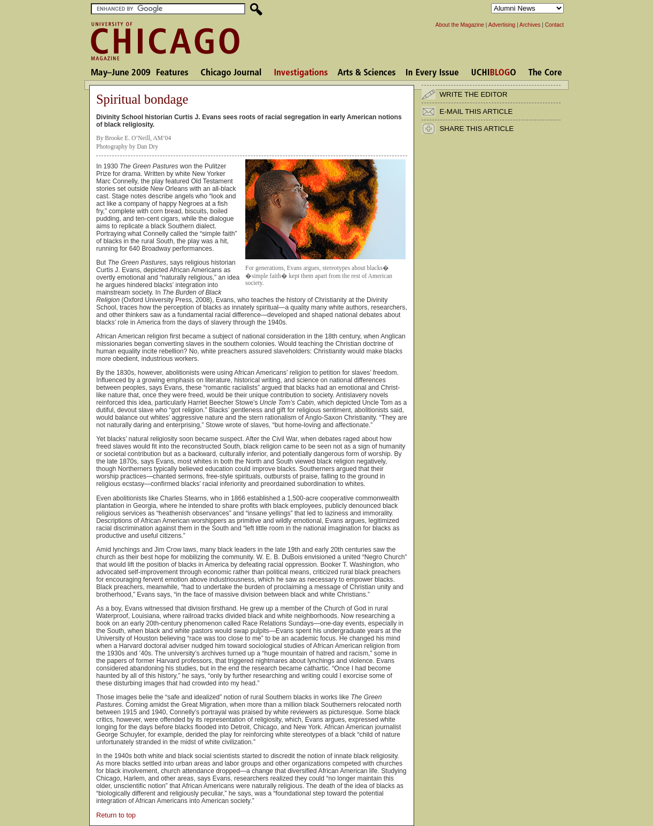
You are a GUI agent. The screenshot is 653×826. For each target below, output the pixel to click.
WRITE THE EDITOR (473, 94)
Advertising (502, 25)
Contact (554, 25)
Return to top (116, 815)
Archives (529, 25)
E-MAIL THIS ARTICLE (475, 111)
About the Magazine (460, 25)
